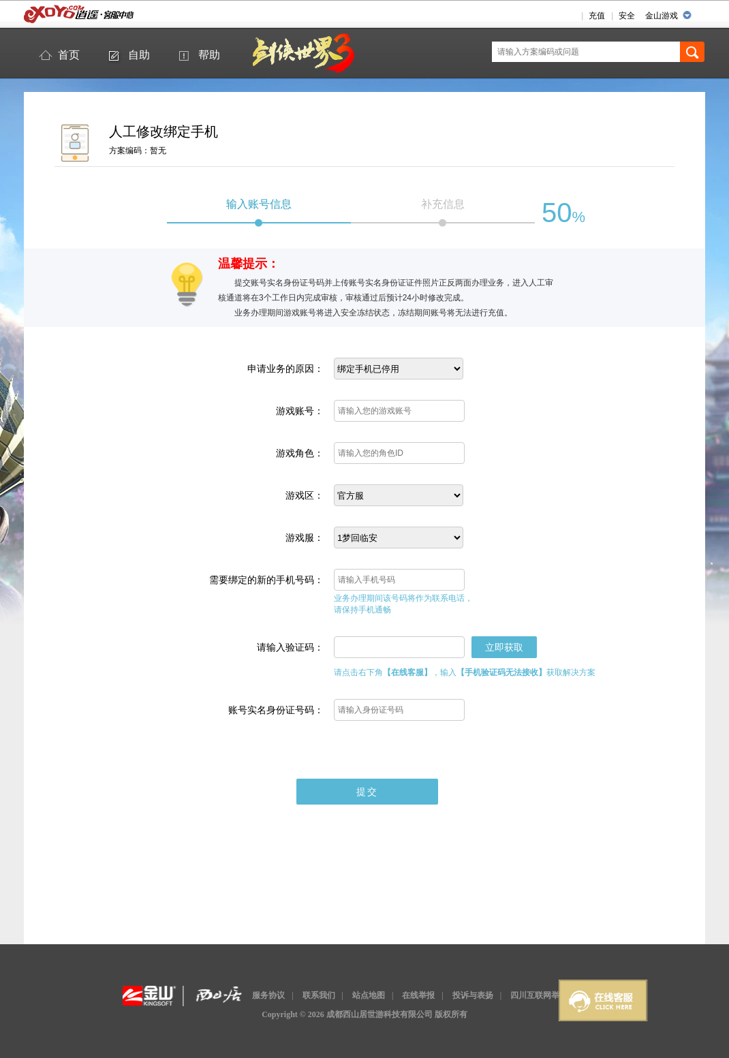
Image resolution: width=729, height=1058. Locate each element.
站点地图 (368, 995)
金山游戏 (661, 15)
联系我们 (319, 995)
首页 (69, 55)
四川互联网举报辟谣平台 (555, 995)
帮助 (209, 55)
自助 (139, 55)
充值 (597, 15)
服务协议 (268, 995)
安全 (627, 15)
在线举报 (418, 995)
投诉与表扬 (472, 995)
